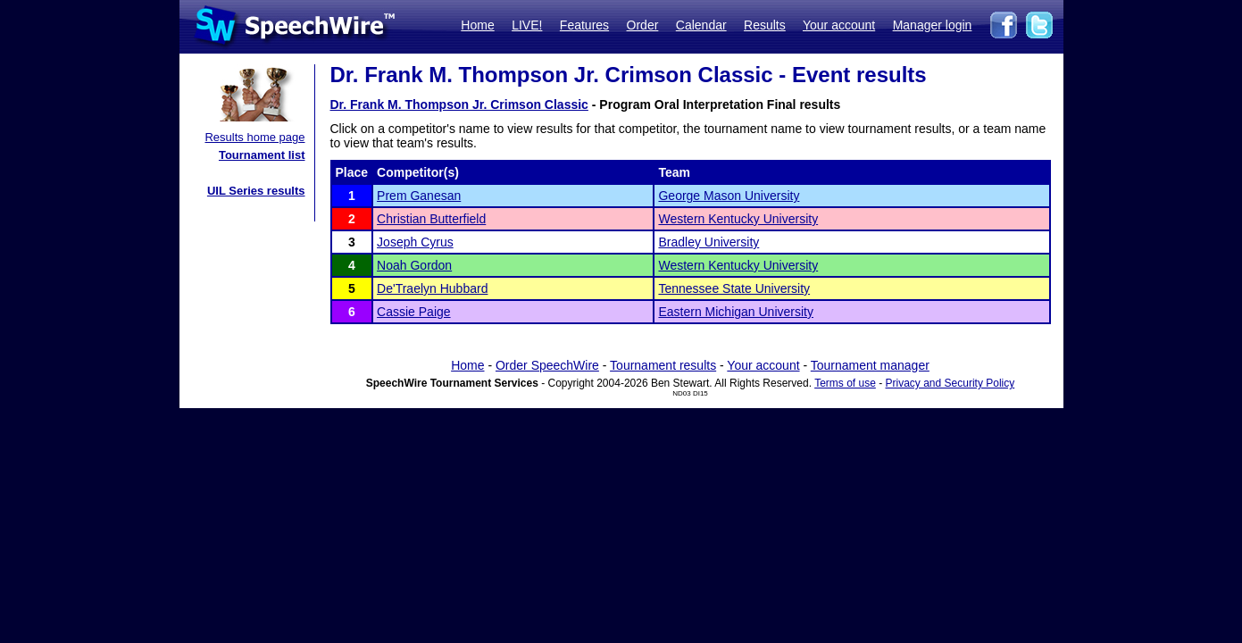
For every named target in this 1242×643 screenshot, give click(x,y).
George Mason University (728, 195)
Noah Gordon (414, 265)
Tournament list (262, 155)
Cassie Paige (414, 312)
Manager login (932, 25)
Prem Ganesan (419, 195)
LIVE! (527, 25)
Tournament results (663, 365)
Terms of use (845, 383)
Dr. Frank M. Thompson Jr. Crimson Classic (459, 104)
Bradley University (708, 242)
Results (765, 25)
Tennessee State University (734, 288)
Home (477, 25)
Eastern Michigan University (735, 312)
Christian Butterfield (431, 219)
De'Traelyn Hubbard (432, 288)
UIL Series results (256, 190)
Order (643, 25)
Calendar (701, 25)
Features (584, 25)
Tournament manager (870, 365)
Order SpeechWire (547, 365)
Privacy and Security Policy (950, 383)
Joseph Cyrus (415, 242)
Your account (839, 25)
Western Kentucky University (738, 219)
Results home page (254, 137)
